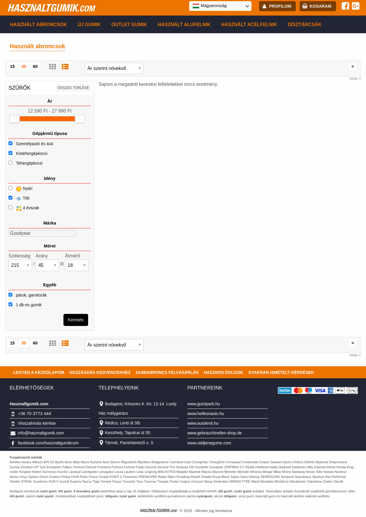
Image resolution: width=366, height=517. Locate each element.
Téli (19, 198)
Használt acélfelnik (249, 24)
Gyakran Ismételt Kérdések (281, 372)
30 (23, 66)
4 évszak (24, 208)
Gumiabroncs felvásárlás (167, 372)
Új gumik (89, 24)
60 (35, 66)
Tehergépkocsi (29, 163)
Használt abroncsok (38, 24)
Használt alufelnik (184, 24)
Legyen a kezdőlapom (38, 372)
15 (12, 66)
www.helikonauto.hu (205, 413)
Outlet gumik (129, 24)
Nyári (20, 189)
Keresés (75, 319)
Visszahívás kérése (37, 423)
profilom (280, 6)
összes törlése (73, 88)
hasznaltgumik (51, 7)
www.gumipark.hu (203, 403)
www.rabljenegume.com (209, 443)
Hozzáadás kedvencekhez (100, 372)
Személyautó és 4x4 (34, 143)
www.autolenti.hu (203, 423)
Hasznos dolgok (223, 372)
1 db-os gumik (25, 304)
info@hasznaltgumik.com (41, 433)
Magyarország (209, 5)
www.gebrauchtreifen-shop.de (214, 433)
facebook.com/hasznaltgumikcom (48, 443)
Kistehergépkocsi (31, 153)
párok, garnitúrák (28, 295)
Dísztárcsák (305, 24)
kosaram (320, 6)
